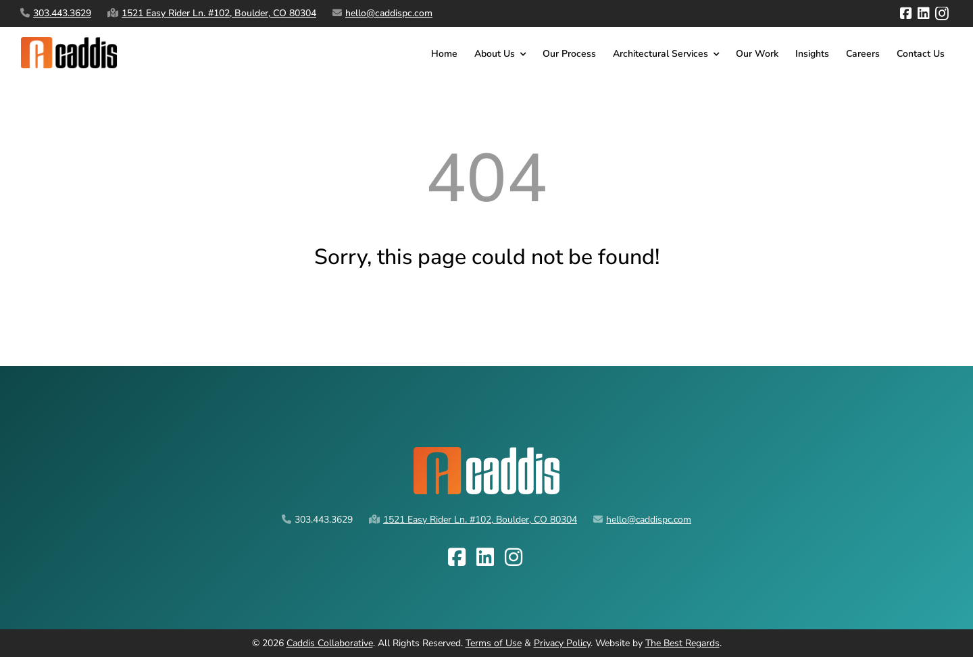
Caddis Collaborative (329, 643)
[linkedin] (924, 13)
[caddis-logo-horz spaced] (72, 41)
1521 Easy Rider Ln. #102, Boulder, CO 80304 (219, 13)
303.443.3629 (62, 13)
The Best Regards (682, 643)
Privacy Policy (562, 643)
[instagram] (942, 13)
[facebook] (906, 13)
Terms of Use (494, 643)
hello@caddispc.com (388, 13)
